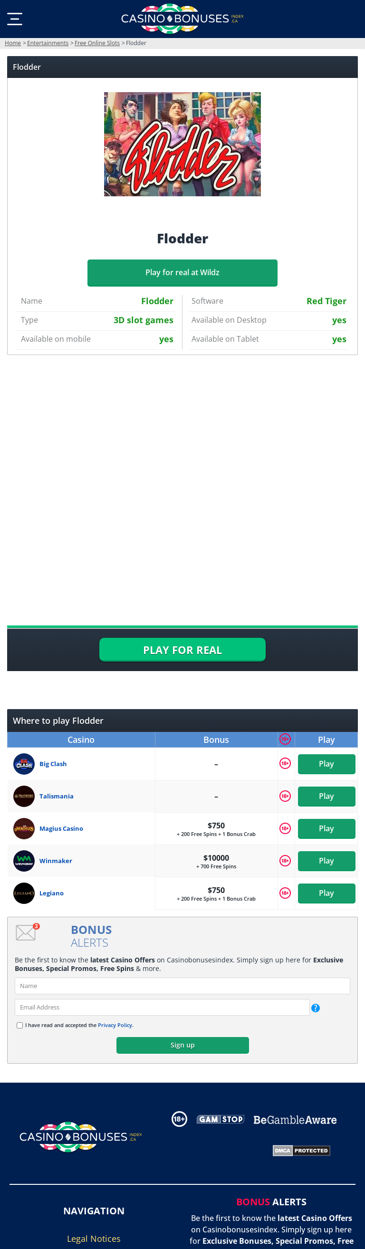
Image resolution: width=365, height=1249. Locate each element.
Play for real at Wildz (182, 272)
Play (326, 764)
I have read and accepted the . (79, 1024)
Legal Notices (94, 1238)
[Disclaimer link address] (220, 1118)
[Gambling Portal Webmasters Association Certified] (213, 1149)
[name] (182, 986)
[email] (162, 1007)
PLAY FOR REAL (182, 650)
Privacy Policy (115, 1024)
